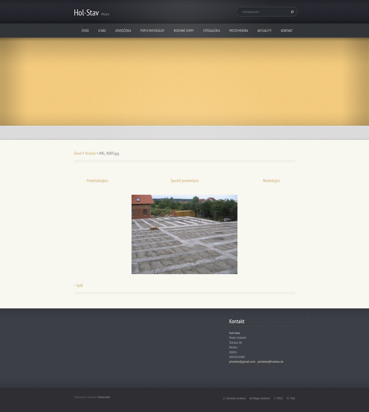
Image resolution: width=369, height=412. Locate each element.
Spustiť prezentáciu (185, 180)
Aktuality (264, 30)
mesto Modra (238, 30)
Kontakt (287, 30)
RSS (280, 398)
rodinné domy (184, 30)
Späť (79, 285)
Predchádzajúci (97, 180)
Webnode (104, 397)
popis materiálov (152, 30)
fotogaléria (211, 30)
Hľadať (291, 11)
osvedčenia (123, 30)
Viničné (90, 153)
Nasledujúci (271, 180)
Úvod (85, 30)
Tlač (292, 398)
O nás (102, 30)
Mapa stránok (261, 398)
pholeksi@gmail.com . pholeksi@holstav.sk (256, 361)
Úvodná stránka (236, 398)
